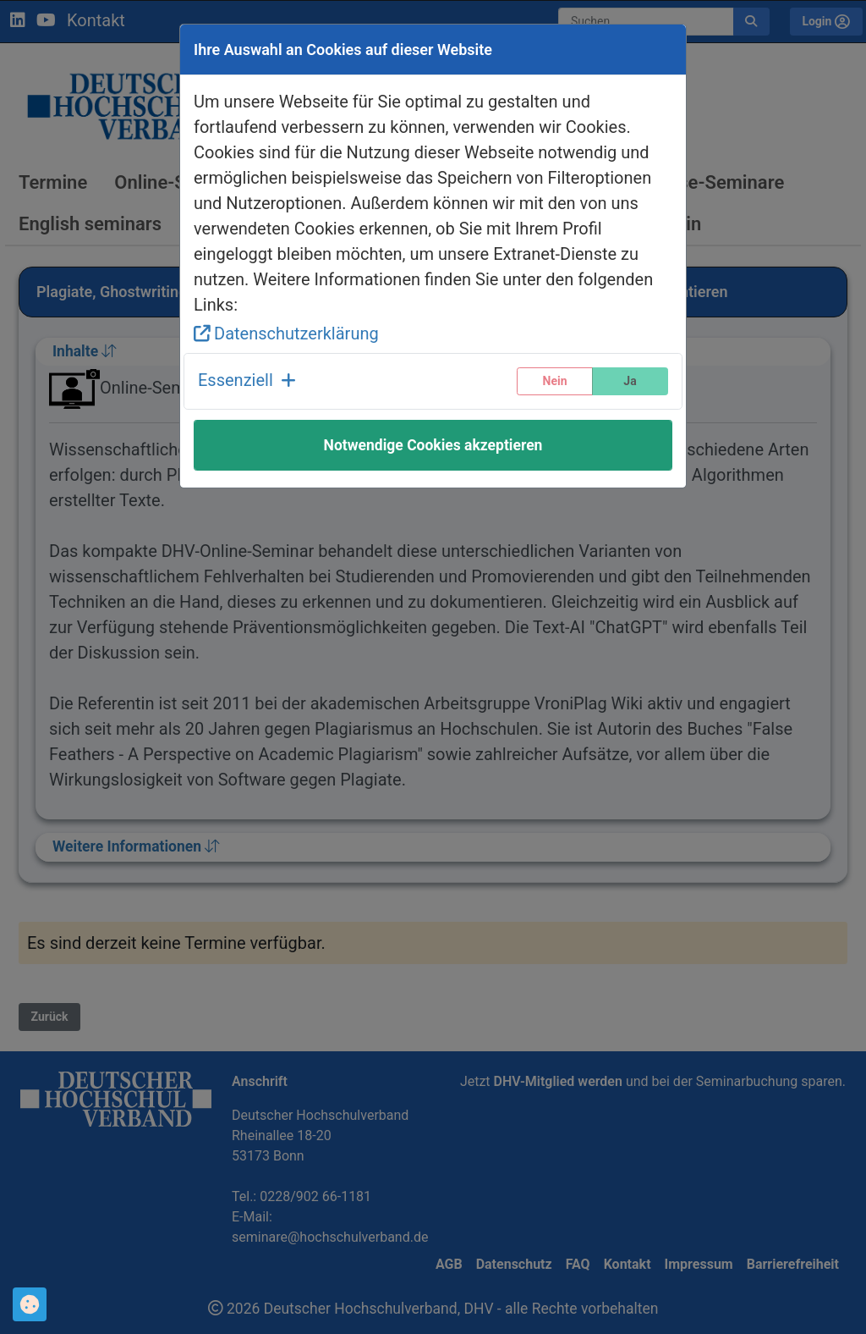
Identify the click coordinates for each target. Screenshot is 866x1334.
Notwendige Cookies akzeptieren (433, 445)
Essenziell (247, 380)
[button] (247, 381)
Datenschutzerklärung (286, 333)
